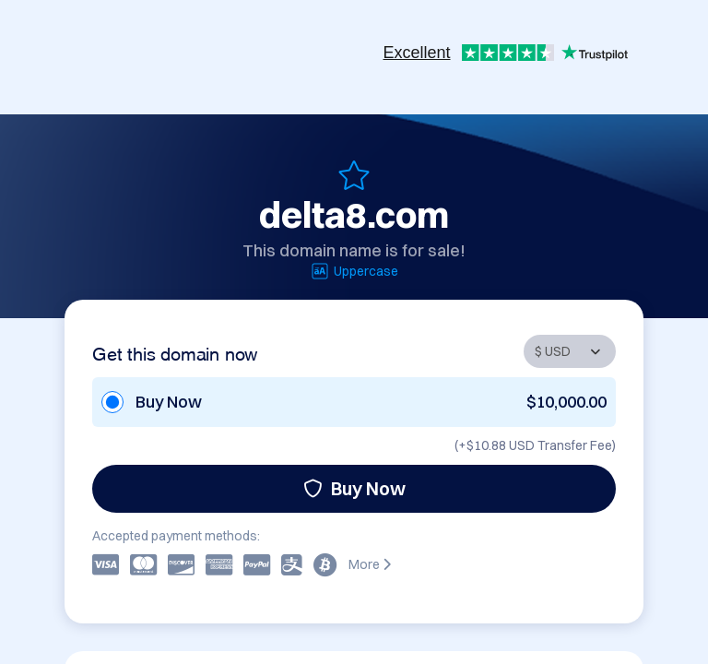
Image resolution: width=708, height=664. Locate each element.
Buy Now (354, 488)
